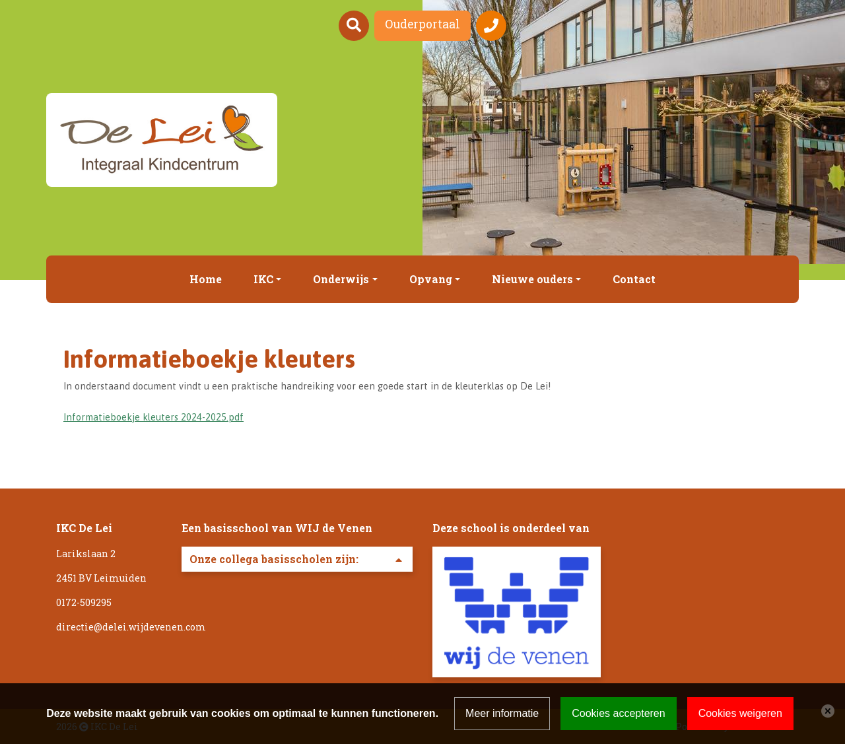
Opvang (430, 279)
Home (205, 279)
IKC (263, 279)
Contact (634, 279)
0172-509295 (84, 602)
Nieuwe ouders (532, 279)
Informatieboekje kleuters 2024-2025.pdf (153, 417)
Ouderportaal (422, 24)
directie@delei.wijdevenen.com (131, 627)
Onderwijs (341, 279)
